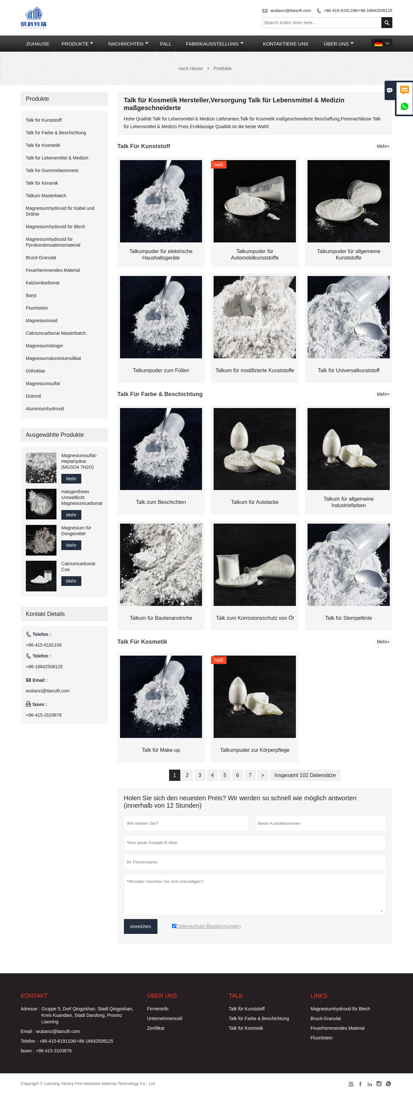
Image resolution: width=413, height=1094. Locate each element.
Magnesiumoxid (41, 320)
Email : (28, 1031)
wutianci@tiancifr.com (290, 10)
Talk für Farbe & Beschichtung (56, 132)
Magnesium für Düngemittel (76, 530)
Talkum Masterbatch (46, 195)
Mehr (71, 478)
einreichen (140, 926)
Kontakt (34, 996)
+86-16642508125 (44, 666)
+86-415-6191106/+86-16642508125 (358, 10)
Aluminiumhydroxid (45, 408)
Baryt (31, 295)
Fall (165, 43)
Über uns (339, 43)
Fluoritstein (37, 308)
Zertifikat (156, 1028)
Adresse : (30, 1008)
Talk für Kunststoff (44, 120)
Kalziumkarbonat (42, 282)
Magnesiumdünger (44, 345)
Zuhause (37, 43)
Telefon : (29, 1041)
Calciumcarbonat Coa (78, 566)
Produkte (77, 43)
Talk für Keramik (42, 183)
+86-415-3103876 (44, 715)
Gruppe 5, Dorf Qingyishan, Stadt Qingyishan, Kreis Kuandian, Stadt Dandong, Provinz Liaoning (87, 1015)
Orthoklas (35, 370)
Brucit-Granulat (41, 257)
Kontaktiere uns (285, 43)
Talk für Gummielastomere (52, 170)
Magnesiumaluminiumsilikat (53, 358)
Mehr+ (383, 146)
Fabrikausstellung (214, 43)
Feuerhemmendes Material (53, 270)
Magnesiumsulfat (43, 383)
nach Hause (191, 68)
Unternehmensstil (164, 1018)
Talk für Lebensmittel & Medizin (57, 157)
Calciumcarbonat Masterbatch (56, 333)
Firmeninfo (157, 1008)
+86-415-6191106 (44, 645)
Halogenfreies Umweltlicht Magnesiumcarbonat (81, 497)
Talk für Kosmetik (43, 145)
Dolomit (33, 396)
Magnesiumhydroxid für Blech (55, 226)
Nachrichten (128, 43)
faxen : (27, 1050)
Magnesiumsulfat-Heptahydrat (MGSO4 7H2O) (79, 461)
